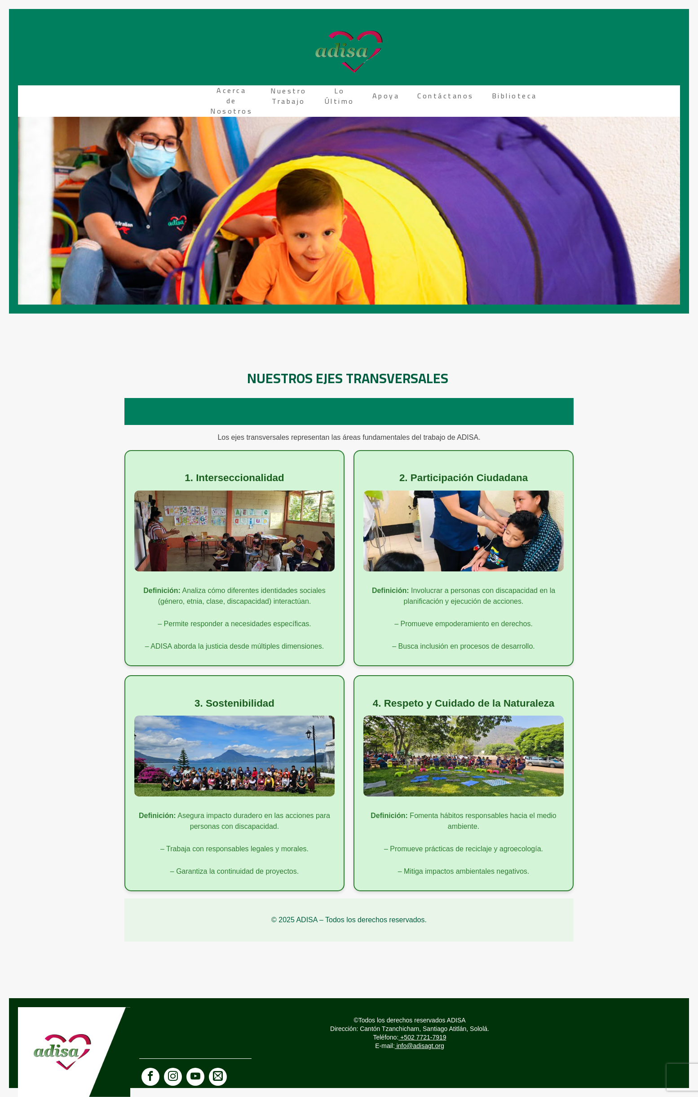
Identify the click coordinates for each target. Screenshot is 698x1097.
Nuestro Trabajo (288, 96)
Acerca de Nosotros (231, 101)
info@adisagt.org (419, 1045)
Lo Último (339, 96)
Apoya (386, 95)
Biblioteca (514, 95)
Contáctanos (445, 95)
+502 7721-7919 (422, 1037)
